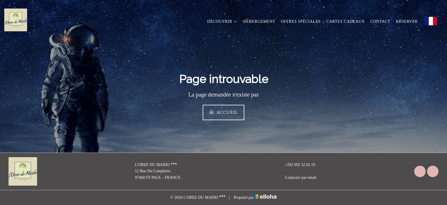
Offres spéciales (300, 21)
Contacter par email (297, 177)
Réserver (407, 21)
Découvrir (222, 21)
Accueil (223, 112)
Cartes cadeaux (345, 21)
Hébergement (259, 21)
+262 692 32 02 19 (296, 164)
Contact (380, 21)
